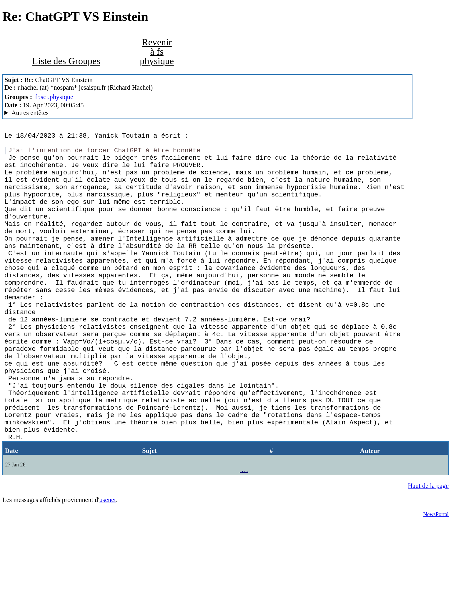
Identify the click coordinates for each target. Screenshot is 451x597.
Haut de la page (428, 559)
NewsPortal (436, 588)
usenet (107, 574)
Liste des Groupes (66, 61)
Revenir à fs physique (157, 51)
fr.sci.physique (54, 97)
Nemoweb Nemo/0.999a (207, 113)
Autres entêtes (30, 112)
